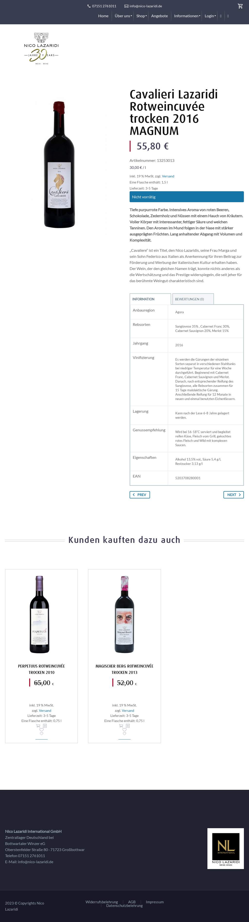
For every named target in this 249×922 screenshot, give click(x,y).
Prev (138, 495)
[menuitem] (103, 16)
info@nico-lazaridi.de (146, 6)
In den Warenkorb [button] (38, 726)
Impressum (155, 902)
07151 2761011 (104, 6)
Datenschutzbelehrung (124, 905)
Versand (168, 176)
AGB (132, 902)
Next (235, 495)
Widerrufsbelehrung (102, 902)
